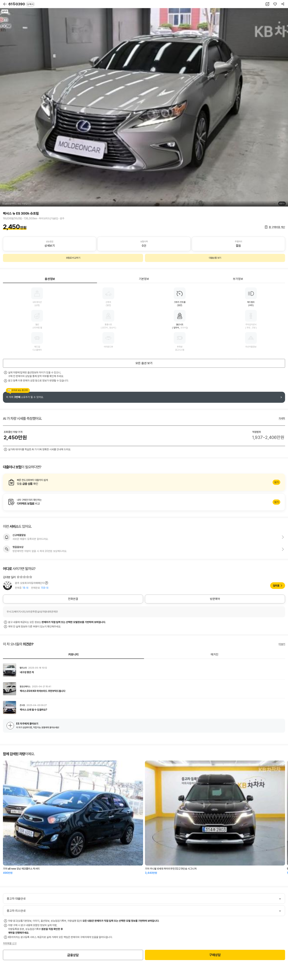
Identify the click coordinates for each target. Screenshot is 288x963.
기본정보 (144, 279)
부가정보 (238, 279)
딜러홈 (276, 585)
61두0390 (21, 4)
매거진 (214, 654)
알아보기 (144, 482)
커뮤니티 (73, 654)
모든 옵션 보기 (144, 363)
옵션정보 (50, 279)
